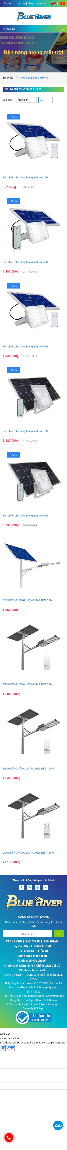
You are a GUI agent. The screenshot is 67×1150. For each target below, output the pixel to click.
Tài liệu (8, 3)
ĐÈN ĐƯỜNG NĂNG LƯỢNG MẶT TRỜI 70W (27, 684)
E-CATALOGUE (25, 951)
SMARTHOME (42, 946)
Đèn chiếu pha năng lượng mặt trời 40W (25, 262)
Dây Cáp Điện (21, 946)
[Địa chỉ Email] (27, 933)
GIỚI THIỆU (32, 941)
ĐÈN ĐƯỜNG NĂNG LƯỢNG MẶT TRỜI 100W (28, 768)
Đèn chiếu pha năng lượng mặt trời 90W (25, 515)
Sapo (41, 1008)
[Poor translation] (9, 1048)
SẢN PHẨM (51, 941)
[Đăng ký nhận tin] (59, 933)
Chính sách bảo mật (32, 970)
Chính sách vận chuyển (32, 960)
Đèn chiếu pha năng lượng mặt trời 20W (25, 177)
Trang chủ (9, 78)
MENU (10, 28)
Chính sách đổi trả (48, 965)
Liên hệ (20, 3)
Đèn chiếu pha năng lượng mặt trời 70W (25, 431)
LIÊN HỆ (43, 951)
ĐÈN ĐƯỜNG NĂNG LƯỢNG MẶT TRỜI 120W (28, 852)
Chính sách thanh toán (32, 956)
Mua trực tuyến (37, 3)
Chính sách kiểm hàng (18, 965)
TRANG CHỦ (14, 941)
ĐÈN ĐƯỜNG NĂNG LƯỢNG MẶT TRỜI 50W (27, 600)
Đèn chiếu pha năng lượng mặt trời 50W (25, 346)
